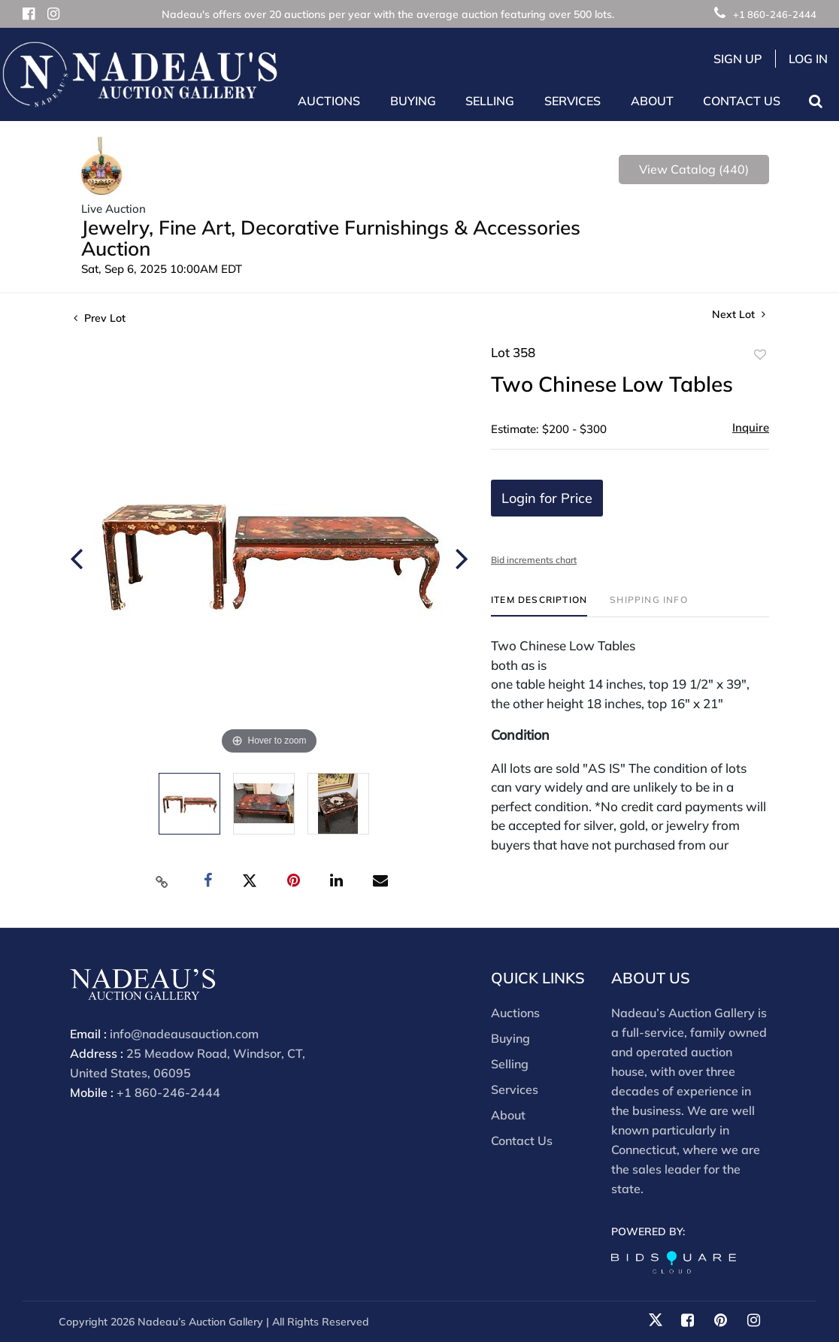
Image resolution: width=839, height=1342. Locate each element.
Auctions (515, 1012)
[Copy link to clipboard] (162, 881)
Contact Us (741, 100)
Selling (510, 1063)
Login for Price (546, 498)
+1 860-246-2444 (765, 14)
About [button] (652, 100)
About (508, 1114)
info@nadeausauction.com (184, 1033)
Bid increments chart (534, 559)
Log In (808, 58)
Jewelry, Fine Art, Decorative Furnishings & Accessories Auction (330, 238)
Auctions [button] (329, 100)
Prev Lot (100, 318)
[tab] (539, 605)
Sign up (737, 58)
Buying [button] (413, 100)
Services (514, 1089)
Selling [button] (489, 100)
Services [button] (572, 100)
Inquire (750, 427)
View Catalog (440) (694, 169)
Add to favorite (760, 355)
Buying (510, 1038)
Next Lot (738, 314)
